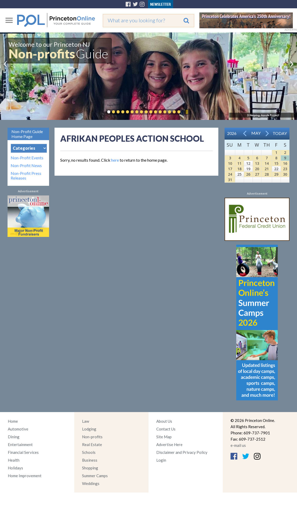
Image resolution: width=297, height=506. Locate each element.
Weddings (90, 483)
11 (239, 163)
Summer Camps (95, 475)
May (256, 133)
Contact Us (166, 429)
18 (239, 168)
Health (13, 460)
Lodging (89, 429)
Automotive (18, 429)
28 (267, 174)
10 (230, 163)
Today (280, 133)
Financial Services (23, 452)
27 (257, 174)
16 (285, 163)
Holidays (15, 468)
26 (248, 174)
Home (13, 421)
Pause (186, 112)
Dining (13, 436)
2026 (232, 133)
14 (267, 163)
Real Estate (92, 444)
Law (85, 421)
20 (257, 168)
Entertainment (20, 444)
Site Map (164, 436)
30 (285, 174)
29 (276, 174)
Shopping (90, 468)
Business (89, 460)
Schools (89, 452)
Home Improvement (25, 475)
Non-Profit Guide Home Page (27, 134)
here (115, 160)
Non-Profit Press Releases (26, 175)
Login (161, 460)
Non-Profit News (26, 165)
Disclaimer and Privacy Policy (181, 452)
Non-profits (92, 436)
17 (230, 168)
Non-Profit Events (27, 157)
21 (267, 168)
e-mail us (238, 445)
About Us (164, 421)
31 (230, 179)
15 (276, 163)
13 (257, 163)
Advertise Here (169, 444)
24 (230, 174)
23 (285, 168)
